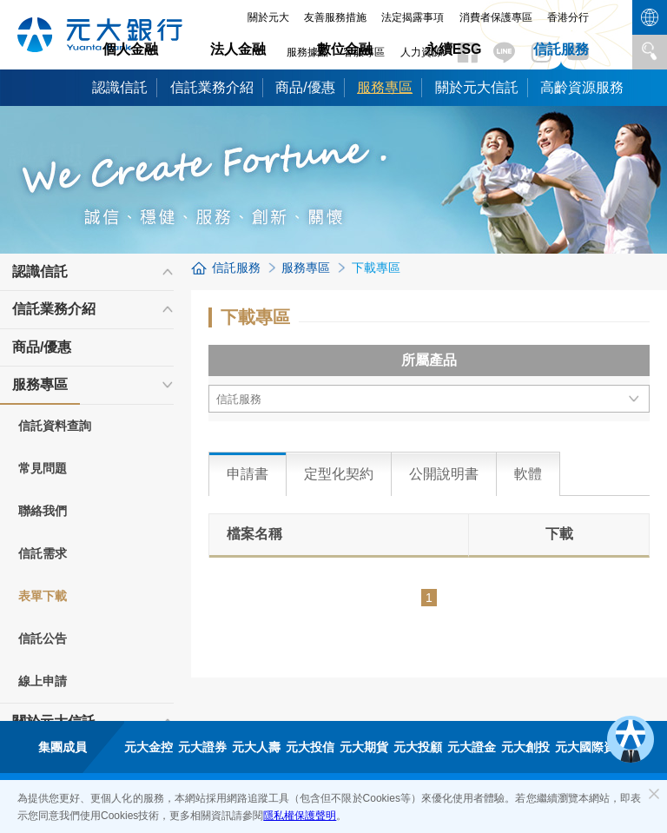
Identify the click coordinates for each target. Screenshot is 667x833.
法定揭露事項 (412, 17)
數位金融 (345, 49)
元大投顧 (417, 747)
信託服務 (561, 49)
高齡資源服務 (582, 87)
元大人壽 (256, 747)
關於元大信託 (476, 87)
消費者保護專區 (495, 17)
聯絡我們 (42, 511)
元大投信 (310, 747)
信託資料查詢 (54, 426)
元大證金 (471, 747)
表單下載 (42, 596)
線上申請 (42, 681)
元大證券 (202, 747)
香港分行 (568, 17)
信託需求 (42, 553)
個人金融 (130, 49)
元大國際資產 (591, 747)
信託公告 (42, 638)
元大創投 (525, 747)
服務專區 (385, 87)
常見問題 (42, 468)
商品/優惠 (304, 87)
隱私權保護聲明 (299, 816)
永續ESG (453, 49)
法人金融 (238, 49)
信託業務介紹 (212, 87)
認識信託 (120, 87)
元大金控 (148, 747)
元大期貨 (364, 747)
